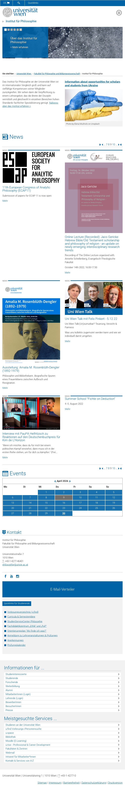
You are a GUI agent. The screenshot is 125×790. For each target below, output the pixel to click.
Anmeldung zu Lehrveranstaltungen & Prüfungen (32, 635)
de (6, 2)
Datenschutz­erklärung (94, 782)
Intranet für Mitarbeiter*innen (21, 756)
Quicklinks (33, 2)
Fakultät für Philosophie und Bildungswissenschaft (57, 73)
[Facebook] (5, 576)
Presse (9, 710)
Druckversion (115, 782)
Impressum (55, 782)
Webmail (10, 752)
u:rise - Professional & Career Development (28, 744)
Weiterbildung (13, 686)
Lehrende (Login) (14, 698)
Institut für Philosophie (21, 21)
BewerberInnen (13, 702)
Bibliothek (11, 736)
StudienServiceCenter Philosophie (24, 621)
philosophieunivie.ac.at (15, 564)
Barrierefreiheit (71, 782)
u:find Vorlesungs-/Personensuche (23, 728)
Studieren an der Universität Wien (23, 724)
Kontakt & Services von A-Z (20, 760)
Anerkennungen (15, 640)
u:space (10, 732)
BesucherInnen (13, 706)
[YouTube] (11, 576)
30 (63, 513)
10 (113, 144)
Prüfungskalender (16, 645)
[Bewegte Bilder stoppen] (21, 29)
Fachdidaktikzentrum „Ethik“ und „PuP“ (27, 626)
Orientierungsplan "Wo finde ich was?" (26, 630)
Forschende (12, 682)
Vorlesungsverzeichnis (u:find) (23, 612)
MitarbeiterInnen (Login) (18, 694)
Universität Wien (24, 73)
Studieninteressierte (16, 674)
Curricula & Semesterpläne (21, 616)
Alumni (9, 690)
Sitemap (42, 782)
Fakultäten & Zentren (16, 748)
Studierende (12, 678)
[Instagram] (18, 576)
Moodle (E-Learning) (16, 740)
